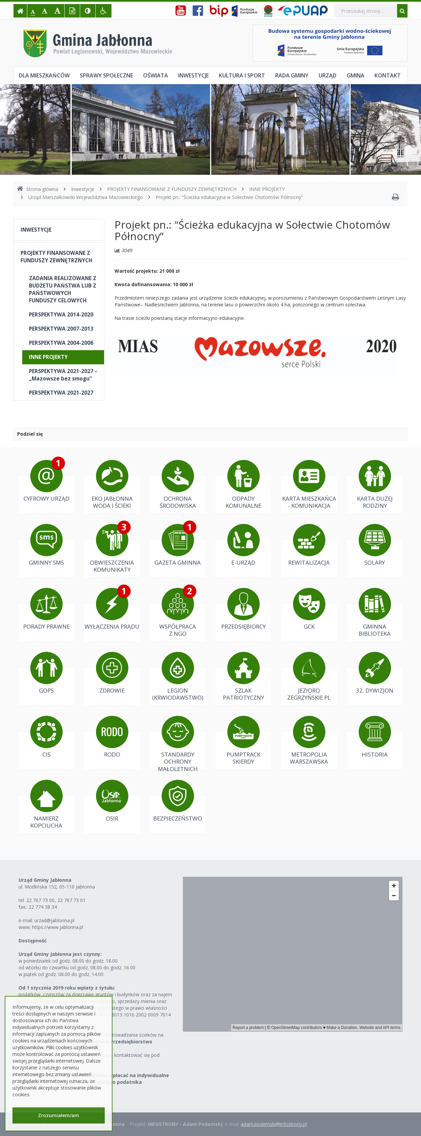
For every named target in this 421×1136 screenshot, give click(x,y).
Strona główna (37, 189)
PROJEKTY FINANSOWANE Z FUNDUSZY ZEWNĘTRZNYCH (171, 189)
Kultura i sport (242, 75)
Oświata (155, 75)
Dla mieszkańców (44, 75)
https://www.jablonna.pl (57, 927)
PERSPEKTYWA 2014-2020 (61, 314)
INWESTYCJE (36, 229)
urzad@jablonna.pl (54, 920)
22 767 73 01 (71, 900)
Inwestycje (193, 75)
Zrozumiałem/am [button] (58, 1115)
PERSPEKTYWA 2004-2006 (61, 342)
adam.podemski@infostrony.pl (274, 1124)
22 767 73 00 (40, 900)
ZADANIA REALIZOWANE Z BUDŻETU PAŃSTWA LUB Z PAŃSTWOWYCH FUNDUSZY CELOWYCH (62, 289)
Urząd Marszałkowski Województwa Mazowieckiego (85, 197)
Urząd (327, 75)
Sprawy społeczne (106, 75)
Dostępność (32, 940)
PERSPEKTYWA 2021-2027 (61, 392)
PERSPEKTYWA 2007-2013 (61, 328)
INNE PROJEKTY (267, 189)
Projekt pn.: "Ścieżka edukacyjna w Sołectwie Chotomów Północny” (229, 197)
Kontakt (388, 75)
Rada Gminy (292, 75)
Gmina (355, 75)
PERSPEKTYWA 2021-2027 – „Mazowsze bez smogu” (63, 375)
